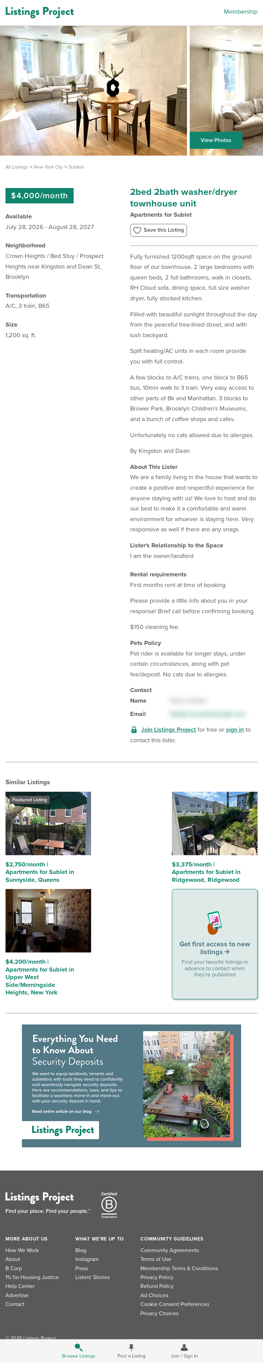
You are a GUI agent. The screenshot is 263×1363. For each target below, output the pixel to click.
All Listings (16, 167)
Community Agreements (169, 1250)
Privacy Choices (159, 1313)
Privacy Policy (156, 1277)
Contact (14, 1304)
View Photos (216, 140)
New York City (48, 167)
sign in (235, 729)
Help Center (20, 1286)
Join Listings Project (168, 729)
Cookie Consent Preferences (174, 1304)
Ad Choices (154, 1295)
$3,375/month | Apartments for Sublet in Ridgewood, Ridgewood (206, 872)
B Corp (13, 1268)
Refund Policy (157, 1286)
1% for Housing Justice (32, 1277)
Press (81, 1268)
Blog (80, 1250)
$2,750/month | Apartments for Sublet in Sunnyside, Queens (39, 872)
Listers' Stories (92, 1277)
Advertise (16, 1295)
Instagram (87, 1259)
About (12, 1259)
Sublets (76, 167)
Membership (241, 11)
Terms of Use (155, 1259)
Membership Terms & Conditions (179, 1268)
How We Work (22, 1250)
